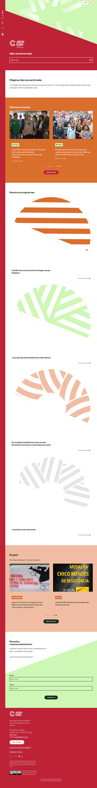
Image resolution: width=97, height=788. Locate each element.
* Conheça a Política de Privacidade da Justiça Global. (21, 657)
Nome (12, 675)
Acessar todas (51, 172)
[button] (58, 166)
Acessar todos (51, 621)
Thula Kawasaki (57, 781)
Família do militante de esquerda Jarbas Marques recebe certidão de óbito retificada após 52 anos (72, 152)
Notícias (15, 145)
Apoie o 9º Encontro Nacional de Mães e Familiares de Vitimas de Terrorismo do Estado (27, 605)
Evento (58, 597)
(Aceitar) (11, 766)
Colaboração (16, 597)
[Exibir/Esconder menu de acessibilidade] (2, 34)
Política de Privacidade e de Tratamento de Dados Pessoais (22, 764)
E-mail (12, 685)
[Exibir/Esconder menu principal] (2, 13)
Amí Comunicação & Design (47, 781)
